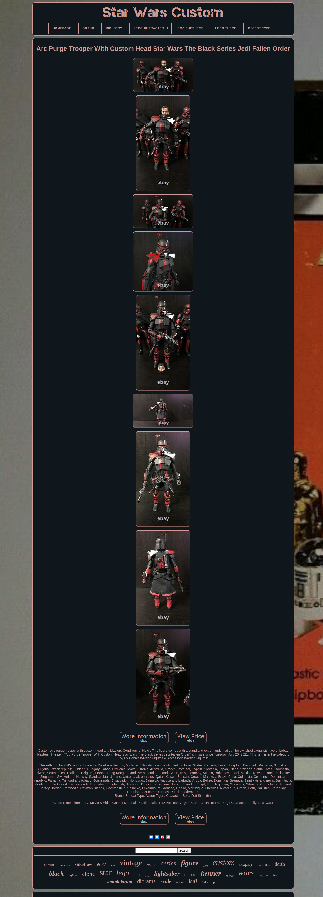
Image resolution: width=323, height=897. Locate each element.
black (56, 873)
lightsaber (167, 873)
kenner (211, 873)
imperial (65, 865)
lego (123, 873)
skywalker (263, 865)
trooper (48, 864)
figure (190, 863)
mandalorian (119, 881)
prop (216, 882)
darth (280, 864)
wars (246, 872)
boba (146, 875)
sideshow (83, 864)
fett (275, 875)
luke (205, 882)
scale (166, 881)
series (168, 863)
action (151, 865)
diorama (146, 881)
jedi (193, 881)
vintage (131, 862)
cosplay (246, 864)
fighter (72, 875)
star (106, 872)
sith (137, 875)
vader (180, 882)
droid (101, 864)
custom (224, 862)
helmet (230, 875)
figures (264, 875)
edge (205, 865)
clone (88, 874)
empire (190, 874)
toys (112, 865)
